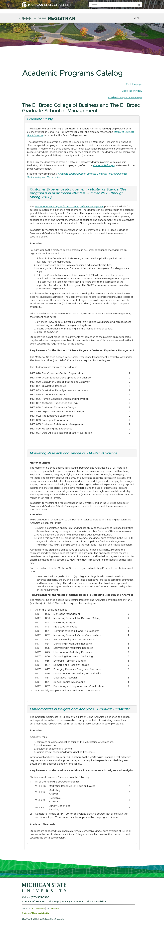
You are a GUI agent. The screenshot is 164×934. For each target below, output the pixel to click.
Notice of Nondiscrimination (36, 913)
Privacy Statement (72, 902)
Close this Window (132, 91)
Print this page (134, 84)
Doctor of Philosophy (104, 165)
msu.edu (55, 908)
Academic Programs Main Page (125, 97)
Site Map (54, 902)
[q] (115, 5)
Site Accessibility (96, 902)
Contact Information (33, 902)
